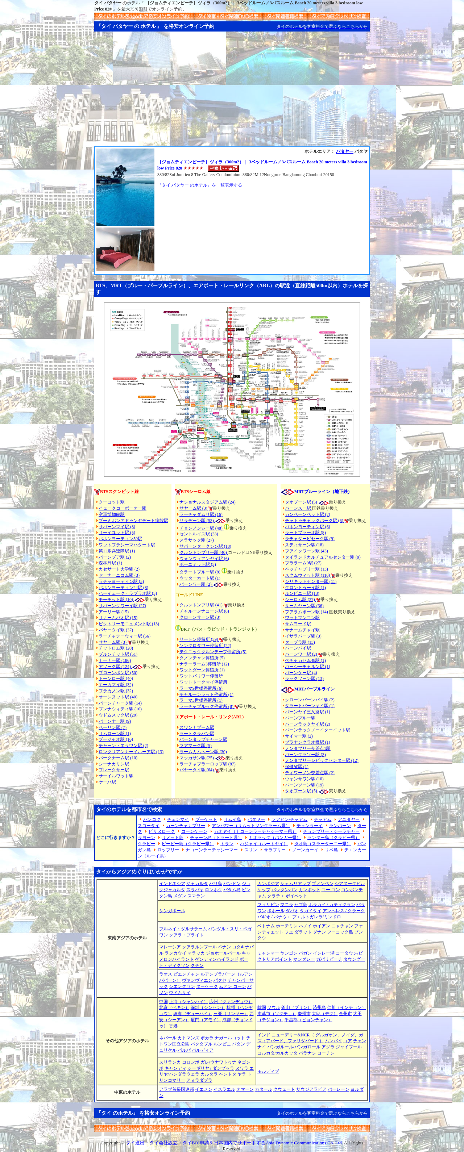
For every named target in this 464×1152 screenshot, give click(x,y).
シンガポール (172, 910)
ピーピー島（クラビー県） (188, 843)
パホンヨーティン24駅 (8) (123, 587)
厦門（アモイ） (206, 1019)
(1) (217, 578)
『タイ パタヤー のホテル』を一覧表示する (199, 185)
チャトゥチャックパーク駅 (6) (314, 520)
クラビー (146, 843)
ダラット (303, 932)
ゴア (347, 1040)
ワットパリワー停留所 (201, 676)
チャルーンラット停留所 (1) (206, 694)
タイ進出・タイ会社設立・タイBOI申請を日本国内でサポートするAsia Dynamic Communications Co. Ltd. (234, 1142)
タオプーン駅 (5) (301, 502)
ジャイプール (349, 1046)
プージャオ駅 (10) (116, 739)
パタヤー (344, 151)
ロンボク (213, 889)
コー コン (331, 889)
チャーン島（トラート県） (216, 837)
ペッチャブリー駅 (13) (306, 569)
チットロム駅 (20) (116, 648)
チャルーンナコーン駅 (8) (204, 611)
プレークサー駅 (114, 769)
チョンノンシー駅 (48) (201, 528)
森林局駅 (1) (110, 562)
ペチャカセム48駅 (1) (305, 660)
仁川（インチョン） (346, 1007)
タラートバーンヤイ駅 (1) (310, 705)
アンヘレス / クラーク (344, 910)
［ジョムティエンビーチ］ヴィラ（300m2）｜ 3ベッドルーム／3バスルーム (231, 161)
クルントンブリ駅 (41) (201, 605)
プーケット (206, 819)
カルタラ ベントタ (218, 1074)
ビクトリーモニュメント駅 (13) (129, 623)
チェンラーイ (310, 825)
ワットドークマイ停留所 (203, 682)
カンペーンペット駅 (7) (307, 514)
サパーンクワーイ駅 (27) (122, 605)
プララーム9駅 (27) (303, 562)
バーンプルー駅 (300, 718)
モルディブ (268, 1071)
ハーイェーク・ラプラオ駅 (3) (128, 593)
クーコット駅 (112, 502)
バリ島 (215, 883)
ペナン (224, 946)
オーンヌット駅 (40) (118, 697)
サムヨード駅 (298, 623)
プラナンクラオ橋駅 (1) (307, 742)
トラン (226, 843)
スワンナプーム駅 (196, 727)
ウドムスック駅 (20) (118, 715)
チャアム (322, 819)
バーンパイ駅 (298, 648)
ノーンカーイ (305, 849)
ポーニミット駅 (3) (197, 564)
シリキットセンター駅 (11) (311, 581)
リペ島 (331, 849)
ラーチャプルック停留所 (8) (207, 706)
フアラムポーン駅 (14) (307, 611)
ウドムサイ (180, 992)
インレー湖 (324, 953)
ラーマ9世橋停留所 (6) (201, 688)
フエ (289, 932)
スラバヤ (195, 889)
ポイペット (296, 895)
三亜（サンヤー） (231, 1013)
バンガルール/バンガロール (293, 1046)
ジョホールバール (223, 953)
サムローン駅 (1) (115, 733)
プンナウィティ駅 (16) (120, 708)
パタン (238, 1044)
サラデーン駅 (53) (197, 520)
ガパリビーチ (329, 959)
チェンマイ (178, 819)
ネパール (168, 1037)
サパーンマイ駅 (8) (117, 526)
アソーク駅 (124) (115, 666)
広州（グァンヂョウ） (231, 1001)
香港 (173, 1025)
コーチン (326, 1053)
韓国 (261, 1007)
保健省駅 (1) (296, 766)
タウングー (354, 959)
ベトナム (266, 925)
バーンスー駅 (298, 508)
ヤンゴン (289, 953)
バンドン (232, 883)
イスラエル (224, 1089)
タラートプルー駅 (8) (200, 572)
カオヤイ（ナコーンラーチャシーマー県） (255, 831)
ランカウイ (175, 953)
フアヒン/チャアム (289, 819)
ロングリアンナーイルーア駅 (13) (131, 751)
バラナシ (307, 1053)
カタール (263, 1089)
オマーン (245, 1089)
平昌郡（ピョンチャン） (308, 1019)
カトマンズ (188, 1037)
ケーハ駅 (107, 782)
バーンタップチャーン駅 (203, 739)
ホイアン (321, 925)
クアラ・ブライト (186, 935)
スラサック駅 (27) (196, 540)
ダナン (319, 932)
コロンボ (190, 1062)
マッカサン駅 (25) (197, 757)
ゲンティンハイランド (217, 959)
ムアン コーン (232, 986)
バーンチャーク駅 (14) (120, 703)
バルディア (203, 1050)
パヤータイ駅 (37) (116, 630)
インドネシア (172, 883)
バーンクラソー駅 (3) (305, 754)
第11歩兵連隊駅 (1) (117, 551)
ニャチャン (342, 925)
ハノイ (305, 925)
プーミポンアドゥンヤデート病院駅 (133, 520)
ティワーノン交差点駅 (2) (310, 772)
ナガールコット (230, 1037)
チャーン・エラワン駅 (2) (123, 745)
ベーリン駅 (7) (113, 727)
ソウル (273, 1007)
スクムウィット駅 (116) (308, 575)
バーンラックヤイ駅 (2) (307, 724)
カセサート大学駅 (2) (119, 569)
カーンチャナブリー (185, 825)
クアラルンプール (199, 946)
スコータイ (149, 825)
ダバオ (292, 910)
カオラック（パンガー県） (275, 837)
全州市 (345, 1013)
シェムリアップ (295, 883)
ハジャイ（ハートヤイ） (264, 843)
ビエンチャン (186, 974)
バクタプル (201, 1044)
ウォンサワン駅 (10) (304, 778)
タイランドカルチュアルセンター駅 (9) (323, 557)
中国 (163, 1001)
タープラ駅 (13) (300, 642)
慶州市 (304, 1013)
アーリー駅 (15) (114, 611)
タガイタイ (311, 910)
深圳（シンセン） (208, 1007)
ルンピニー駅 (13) (302, 593)
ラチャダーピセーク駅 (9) (310, 538)
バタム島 (232, 889)
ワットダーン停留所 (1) (202, 669)
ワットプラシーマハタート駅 (127, 544)
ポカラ (207, 1037)
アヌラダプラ (199, 1080)
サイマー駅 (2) (299, 736)
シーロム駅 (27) (300, 599)
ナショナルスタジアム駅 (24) (207, 502)
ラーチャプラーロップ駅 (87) (207, 764)
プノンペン (323, 883)
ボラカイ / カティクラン (331, 904)
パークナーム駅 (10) (118, 757)
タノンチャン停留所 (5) (202, 657)
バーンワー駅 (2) (301, 654)
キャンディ (175, 1068)
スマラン (196, 895)
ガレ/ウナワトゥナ (218, 1062)
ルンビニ (222, 1044)
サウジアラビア (311, 1089)
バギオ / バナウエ (274, 916)
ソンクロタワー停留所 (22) (205, 645)
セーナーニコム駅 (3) (119, 575)
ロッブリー (168, 849)
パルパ (184, 1050)
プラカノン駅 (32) (116, 690)
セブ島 (300, 904)
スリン (250, 849)
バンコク (152, 819)
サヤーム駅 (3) (113, 642)
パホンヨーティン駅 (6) (307, 526)
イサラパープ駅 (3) (303, 636)
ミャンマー (268, 953)
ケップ (263, 889)
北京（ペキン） (174, 1007)
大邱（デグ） (325, 1013)
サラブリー (275, 849)
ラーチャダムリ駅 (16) (201, 514)
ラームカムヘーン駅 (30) (203, 751)
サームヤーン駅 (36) (304, 605)
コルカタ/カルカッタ (277, 1053)
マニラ (286, 904)
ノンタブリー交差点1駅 (308, 748)
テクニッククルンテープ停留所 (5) (212, 651)
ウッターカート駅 (196, 578)
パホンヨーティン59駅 (120, 538)
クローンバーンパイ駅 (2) (310, 699)
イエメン (203, 1089)
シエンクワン (182, 986)
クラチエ (276, 895)
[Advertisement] (232, 92)
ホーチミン (287, 925)
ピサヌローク (162, 831)
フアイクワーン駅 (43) (306, 551)
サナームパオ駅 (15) (118, 617)
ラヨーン (146, 837)
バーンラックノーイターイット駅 (317, 729)
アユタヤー (349, 819)
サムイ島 (232, 819)
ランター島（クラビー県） (333, 837)
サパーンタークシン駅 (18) (205, 546)
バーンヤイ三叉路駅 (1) (307, 711)
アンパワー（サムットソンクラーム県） (251, 825)
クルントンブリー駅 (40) (203, 552)
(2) (209, 584)
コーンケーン (194, 831)
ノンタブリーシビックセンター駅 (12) (322, 760)
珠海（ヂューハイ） (192, 1013)
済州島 (319, 1007)
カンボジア (268, 883)
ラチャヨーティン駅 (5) (121, 581)
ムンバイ (333, 1040)
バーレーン (338, 1089)
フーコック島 (340, 932)
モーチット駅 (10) (122, 599)
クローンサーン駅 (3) (199, 617)
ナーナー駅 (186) (115, 660)
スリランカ (170, 1062)
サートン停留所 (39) (199, 639)
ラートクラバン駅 (196, 733)
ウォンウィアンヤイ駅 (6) (204, 558)
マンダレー (304, 959)
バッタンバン (285, 889)
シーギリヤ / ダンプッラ (210, 1068)
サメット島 (172, 837)
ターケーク (207, 986)
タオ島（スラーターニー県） (322, 843)
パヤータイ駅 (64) (197, 769)
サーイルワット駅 (116, 776)
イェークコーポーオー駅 (122, 508)
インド (263, 1035)
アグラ (328, 1046)
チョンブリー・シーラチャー (331, 831)
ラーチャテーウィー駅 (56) (124, 636)
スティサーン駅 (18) (304, 544)
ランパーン (340, 825)
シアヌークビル (350, 883)
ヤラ (241, 1074)
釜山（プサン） (296, 1007)
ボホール (276, 910)
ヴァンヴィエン (197, 980)
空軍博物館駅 (112, 514)
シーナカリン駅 (114, 764)
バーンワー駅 (192, 584)
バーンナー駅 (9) (115, 721)
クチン (197, 965)
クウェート (284, 1089)
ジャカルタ (197, 883)
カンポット (309, 889)
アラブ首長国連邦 (176, 1089)
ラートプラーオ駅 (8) (305, 532)
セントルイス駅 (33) (198, 534)
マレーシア (170, 946)
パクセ (220, 980)
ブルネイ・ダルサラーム (183, 928)
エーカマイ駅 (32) (116, 684)
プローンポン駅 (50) (118, 672)
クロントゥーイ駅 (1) (305, 587)
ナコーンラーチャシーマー (212, 849)
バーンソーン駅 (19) (304, 785)
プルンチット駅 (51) (118, 654)
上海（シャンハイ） (188, 1001)
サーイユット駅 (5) (117, 532)
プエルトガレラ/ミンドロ (316, 916)
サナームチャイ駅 (302, 630)
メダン (179, 895)
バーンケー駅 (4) (301, 672)
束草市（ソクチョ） (277, 1013)
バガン (305, 953)
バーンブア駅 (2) (115, 557)
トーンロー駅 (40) (116, 678)
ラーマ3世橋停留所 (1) (201, 700)
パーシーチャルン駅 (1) (307, 666)
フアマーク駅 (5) (195, 745)
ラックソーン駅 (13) (304, 678)
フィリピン (268, 904)
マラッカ (196, 953)
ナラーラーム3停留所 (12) (204, 664)
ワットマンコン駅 (302, 617)
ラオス (165, 974)
